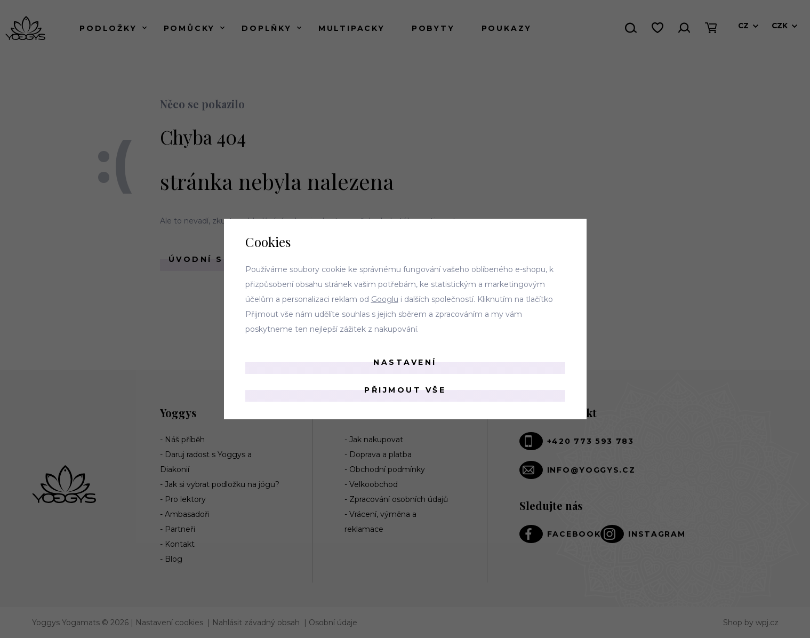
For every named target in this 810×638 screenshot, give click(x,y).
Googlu (384, 299)
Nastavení (405, 362)
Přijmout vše (405, 390)
